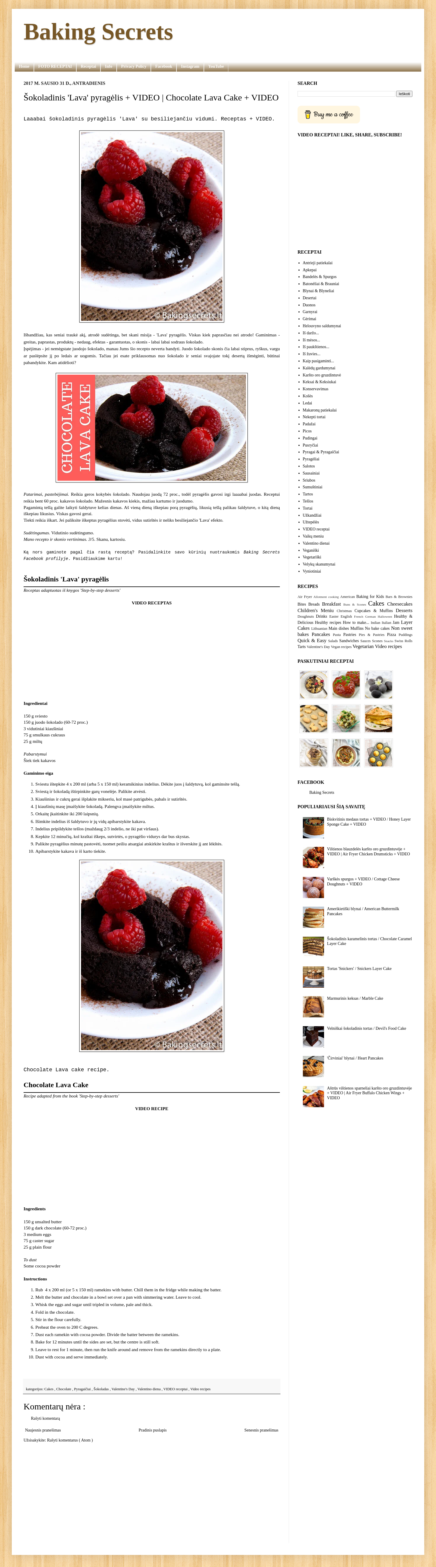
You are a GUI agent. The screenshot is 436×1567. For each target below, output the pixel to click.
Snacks (388, 641)
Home (24, 66)
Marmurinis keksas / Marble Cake (355, 998)
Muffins (357, 628)
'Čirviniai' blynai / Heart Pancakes (355, 1058)
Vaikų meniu (313, 536)
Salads (333, 641)
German (370, 616)
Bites (302, 604)
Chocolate (64, 1389)
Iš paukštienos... (316, 347)
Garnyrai (310, 312)
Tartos (308, 494)
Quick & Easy (312, 640)
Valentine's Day (123, 1389)
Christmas (344, 611)
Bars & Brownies (399, 597)
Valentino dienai (316, 543)
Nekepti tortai (314, 417)
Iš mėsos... (311, 340)
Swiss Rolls (403, 641)
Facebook (163, 66)
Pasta (337, 635)
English (346, 616)
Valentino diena (150, 1389)
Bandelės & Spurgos (320, 277)
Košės (308, 396)
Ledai (307, 403)
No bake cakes (377, 628)
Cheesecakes (399, 604)
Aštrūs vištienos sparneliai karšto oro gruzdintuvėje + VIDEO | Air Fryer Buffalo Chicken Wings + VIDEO (369, 1093)
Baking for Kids (370, 596)
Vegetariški (312, 557)
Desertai (310, 298)
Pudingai (310, 438)
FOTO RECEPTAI (55, 66)
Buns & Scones (354, 604)
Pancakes (321, 634)
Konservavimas (315, 389)
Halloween (385, 616)
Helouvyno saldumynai (322, 326)
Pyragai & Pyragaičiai (321, 452)
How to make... (356, 622)
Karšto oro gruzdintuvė (322, 375)
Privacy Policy (133, 66)
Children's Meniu (316, 610)
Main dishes (338, 628)
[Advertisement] (152, 1493)
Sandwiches (349, 641)
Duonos (309, 305)
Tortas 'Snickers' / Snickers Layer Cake (359, 968)
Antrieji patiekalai (318, 263)
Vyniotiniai (312, 571)
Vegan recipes (341, 647)
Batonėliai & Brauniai (321, 284)
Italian (386, 623)
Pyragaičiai (83, 1389)
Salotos (309, 466)
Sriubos (309, 480)
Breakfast (331, 604)
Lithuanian (319, 629)
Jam (396, 622)
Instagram (190, 66)
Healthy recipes (328, 622)
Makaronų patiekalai (320, 410)
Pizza (391, 634)
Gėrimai (309, 319)
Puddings (405, 635)
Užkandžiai (312, 515)
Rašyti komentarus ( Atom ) (70, 1440)
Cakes (49, 1389)
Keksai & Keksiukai (319, 382)
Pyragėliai (311, 459)
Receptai (88, 66)
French (358, 616)
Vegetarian (363, 646)
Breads (314, 604)
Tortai (308, 508)
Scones (377, 641)
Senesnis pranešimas (261, 1430)
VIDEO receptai (175, 1389)
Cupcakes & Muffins (374, 611)
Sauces (365, 641)
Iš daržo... (311, 333)
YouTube (216, 66)
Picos (307, 431)
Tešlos (308, 501)
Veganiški (311, 550)
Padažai (309, 424)
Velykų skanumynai (319, 564)
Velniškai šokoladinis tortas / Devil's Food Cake (366, 1028)
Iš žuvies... (312, 354)
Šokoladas (101, 1389)
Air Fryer (305, 597)
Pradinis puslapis (152, 1430)
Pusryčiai (310, 445)
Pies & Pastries (371, 635)
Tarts (302, 646)
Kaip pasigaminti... (318, 361)
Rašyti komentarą (45, 1418)
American (347, 597)
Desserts (404, 610)
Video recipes (200, 1389)
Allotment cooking (326, 597)
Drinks (321, 616)
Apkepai (310, 270)
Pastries (349, 634)
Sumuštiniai (313, 487)
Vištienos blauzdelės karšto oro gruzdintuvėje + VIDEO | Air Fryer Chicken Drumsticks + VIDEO (368, 851)
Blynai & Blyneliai (318, 291)
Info (108, 66)
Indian (375, 623)
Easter (333, 616)
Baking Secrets (98, 31)
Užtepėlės (311, 522)
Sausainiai (311, 473)
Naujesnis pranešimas (43, 1430)
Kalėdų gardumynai (319, 368)
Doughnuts (306, 616)
